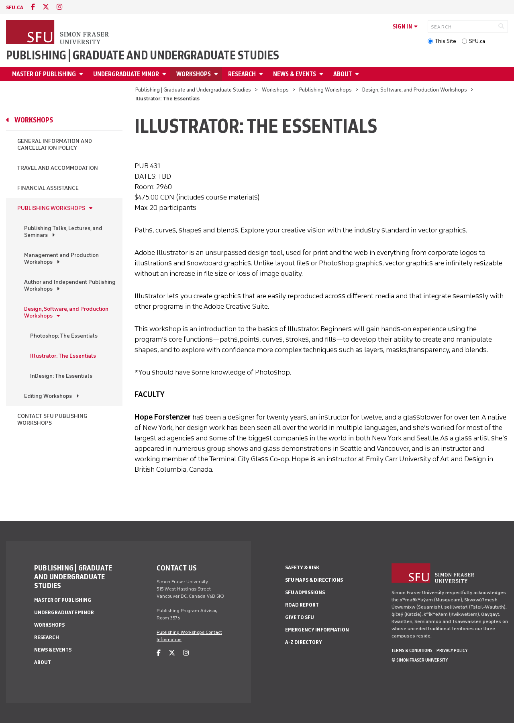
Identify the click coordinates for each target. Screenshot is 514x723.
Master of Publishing (44, 74)
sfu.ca (14, 7)
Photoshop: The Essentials (64, 335)
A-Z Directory (303, 642)
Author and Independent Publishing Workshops (70, 285)
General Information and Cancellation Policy (54, 144)
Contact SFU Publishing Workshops (52, 419)
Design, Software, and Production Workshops (414, 90)
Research (242, 74)
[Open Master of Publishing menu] (82, 74)
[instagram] (59, 7)
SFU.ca (477, 41)
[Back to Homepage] (58, 33)
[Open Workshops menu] (217, 74)
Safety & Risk (302, 567)
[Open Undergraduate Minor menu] (165, 74)
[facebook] (33, 7)
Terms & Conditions (412, 650)
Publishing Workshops (325, 90)
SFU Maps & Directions (314, 579)
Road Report (302, 604)
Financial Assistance (48, 188)
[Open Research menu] (262, 74)
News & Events (294, 74)
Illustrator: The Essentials (63, 355)
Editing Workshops (48, 396)
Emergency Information (317, 629)
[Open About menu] (358, 74)
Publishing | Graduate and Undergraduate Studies (142, 55)
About (342, 74)
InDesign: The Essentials (61, 376)
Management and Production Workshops (61, 258)
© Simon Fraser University (420, 660)
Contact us (177, 567)
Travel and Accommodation (57, 168)
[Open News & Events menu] (322, 74)
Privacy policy (451, 650)
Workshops (193, 74)
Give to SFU (299, 617)
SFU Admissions (305, 592)
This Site (445, 41)
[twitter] (46, 7)
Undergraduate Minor (126, 74)
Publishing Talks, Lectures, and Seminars (63, 231)
